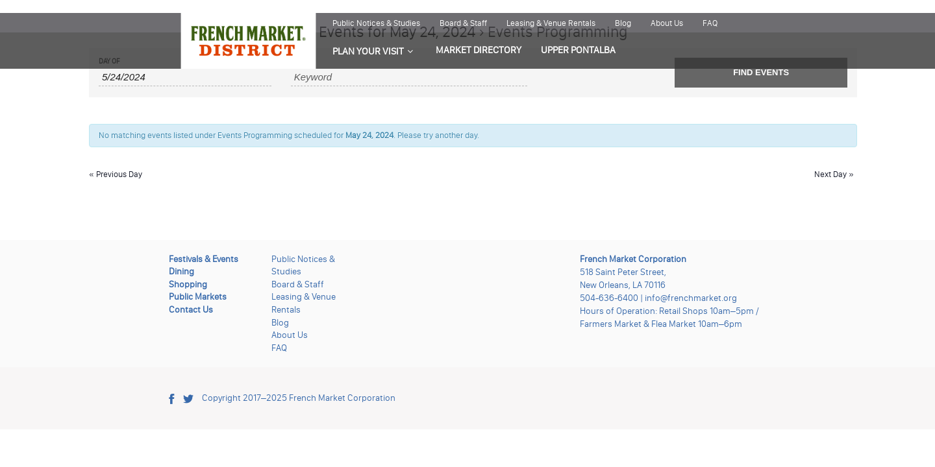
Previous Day (115, 174)
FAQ (710, 23)
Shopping (188, 284)
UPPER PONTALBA (578, 50)
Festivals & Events (203, 259)
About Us (667, 23)
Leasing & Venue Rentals (550, 23)
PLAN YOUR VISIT (368, 51)
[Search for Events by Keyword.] (409, 77)
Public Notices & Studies (376, 23)
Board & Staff (463, 23)
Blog (623, 23)
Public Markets (198, 296)
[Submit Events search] (761, 73)
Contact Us (191, 309)
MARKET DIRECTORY (478, 50)
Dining (181, 271)
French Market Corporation (342, 397)
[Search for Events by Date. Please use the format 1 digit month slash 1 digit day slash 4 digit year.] (185, 77)
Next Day (834, 174)
